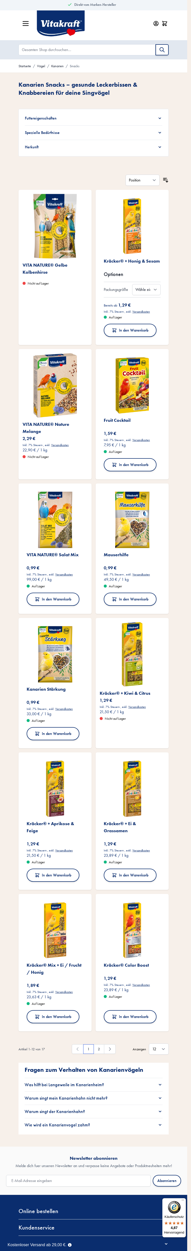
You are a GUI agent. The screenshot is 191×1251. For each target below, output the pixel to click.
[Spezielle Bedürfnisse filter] (93, 133)
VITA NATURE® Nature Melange (46, 427)
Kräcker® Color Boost (126, 965)
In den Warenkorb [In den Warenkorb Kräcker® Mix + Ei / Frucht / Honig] (53, 1016)
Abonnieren (167, 1180)
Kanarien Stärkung (46, 689)
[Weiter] (110, 1049)
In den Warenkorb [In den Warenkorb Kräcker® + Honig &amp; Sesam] (130, 330)
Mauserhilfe (116, 555)
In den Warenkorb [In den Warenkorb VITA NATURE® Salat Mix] (53, 599)
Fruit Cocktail (117, 420)
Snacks (74, 66)
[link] (77, 1049)
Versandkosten (141, 312)
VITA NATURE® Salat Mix (53, 555)
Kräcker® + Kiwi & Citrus (125, 693)
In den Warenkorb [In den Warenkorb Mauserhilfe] (130, 599)
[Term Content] (69, 1244)
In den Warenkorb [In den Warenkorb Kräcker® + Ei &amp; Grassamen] (130, 875)
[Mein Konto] (156, 23)
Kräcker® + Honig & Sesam (132, 261)
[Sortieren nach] (143, 180)
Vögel (41, 66)
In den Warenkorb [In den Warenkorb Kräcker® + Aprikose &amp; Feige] (53, 875)
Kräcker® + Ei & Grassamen (120, 827)
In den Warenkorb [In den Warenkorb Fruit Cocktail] (130, 464)
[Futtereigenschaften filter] (93, 118)
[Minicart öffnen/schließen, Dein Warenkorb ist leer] (165, 23)
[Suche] (162, 49)
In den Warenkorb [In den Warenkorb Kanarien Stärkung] (53, 733)
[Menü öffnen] (26, 23)
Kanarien (57, 66)
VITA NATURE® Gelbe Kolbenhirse (45, 268)
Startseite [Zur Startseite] (25, 66)
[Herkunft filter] (93, 147)
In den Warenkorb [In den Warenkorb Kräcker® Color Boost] (130, 1016)
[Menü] (183, 1201)
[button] (94, 1211)
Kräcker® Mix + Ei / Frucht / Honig (54, 968)
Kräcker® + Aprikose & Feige (50, 827)
